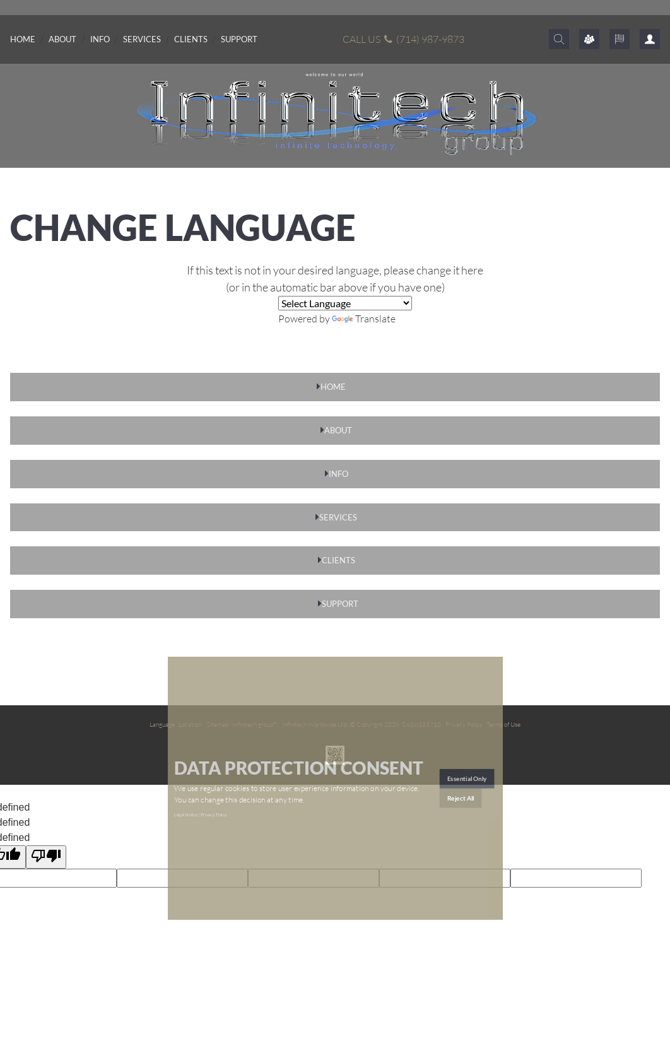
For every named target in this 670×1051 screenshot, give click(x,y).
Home (22, 39)
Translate (364, 318)
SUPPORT (340, 604)
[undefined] (46, 857)
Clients (191, 39)
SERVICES (338, 517)
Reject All (460, 798)
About (62, 39)
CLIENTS (338, 560)
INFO (338, 474)
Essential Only (467, 778)
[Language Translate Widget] (345, 303)
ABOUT (338, 430)
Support (239, 39)
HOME (333, 387)
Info (100, 39)
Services (142, 39)
